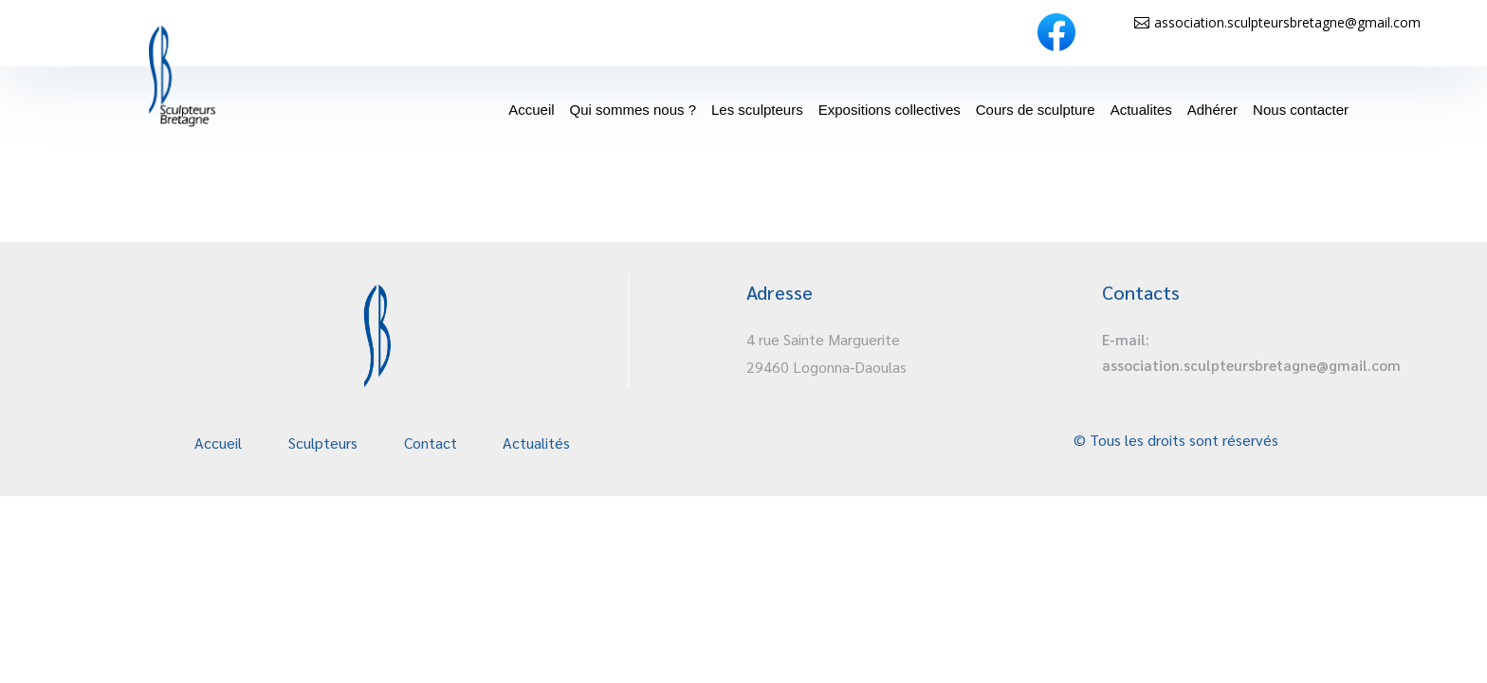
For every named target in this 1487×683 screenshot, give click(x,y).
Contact (430, 442)
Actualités (536, 442)
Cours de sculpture (1035, 110)
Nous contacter (1301, 110)
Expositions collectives (889, 110)
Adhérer (1212, 110)
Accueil (531, 110)
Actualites (1141, 110)
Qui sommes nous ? (633, 110)
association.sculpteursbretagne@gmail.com (1287, 22)
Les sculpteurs (757, 110)
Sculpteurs (323, 442)
